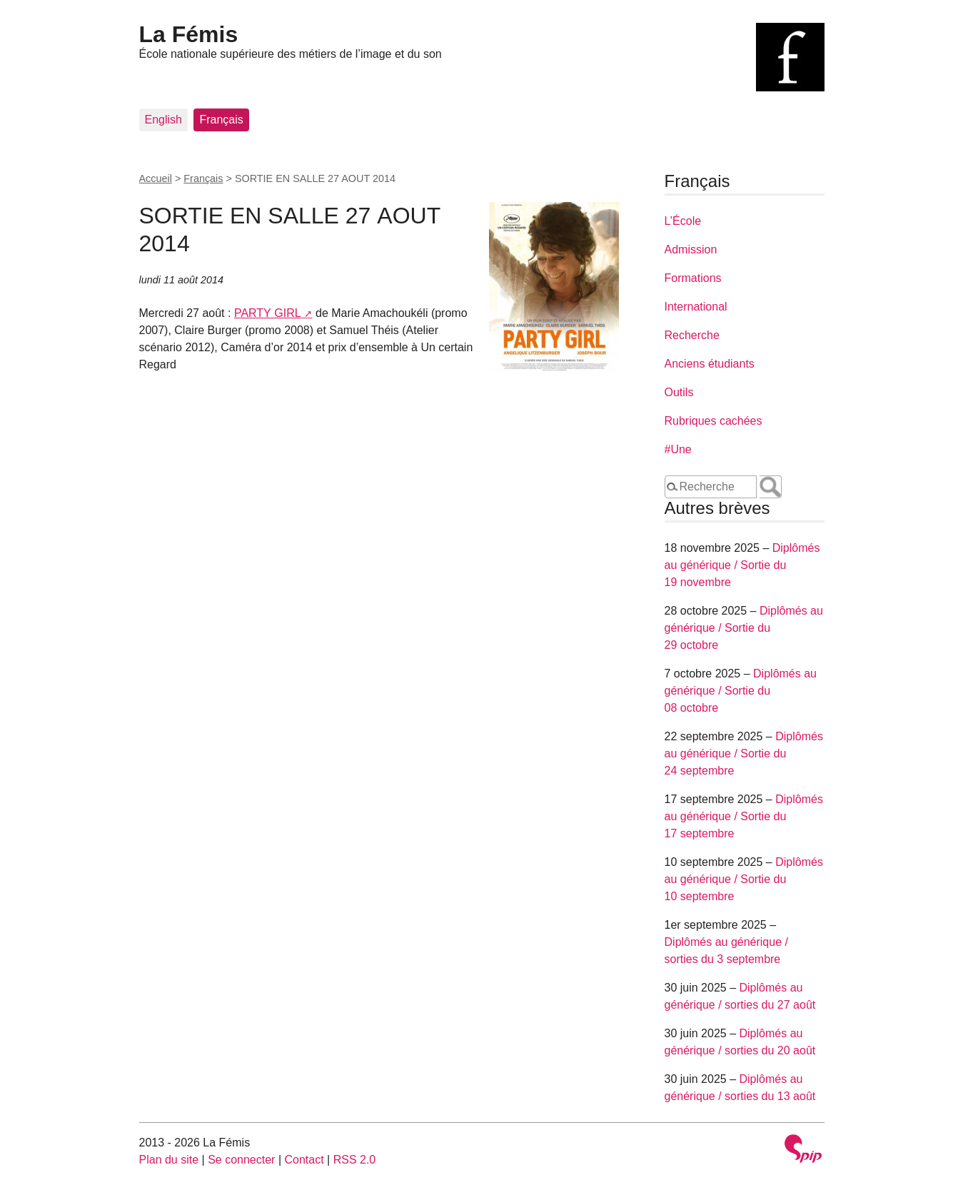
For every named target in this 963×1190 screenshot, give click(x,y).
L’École (683, 221)
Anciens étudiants (710, 364)
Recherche (692, 335)
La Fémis (188, 34)
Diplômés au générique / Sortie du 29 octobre (744, 628)
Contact (303, 1160)
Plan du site (169, 1160)
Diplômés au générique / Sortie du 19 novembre (742, 565)
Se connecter (241, 1160)
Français (221, 120)
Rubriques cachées (713, 421)
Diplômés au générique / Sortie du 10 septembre (744, 879)
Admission (691, 249)
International (696, 307)
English (163, 120)
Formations (693, 278)
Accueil (155, 178)
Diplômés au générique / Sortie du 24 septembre (744, 753)
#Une (678, 449)
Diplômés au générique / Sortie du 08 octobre (741, 690)
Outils (679, 392)
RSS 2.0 (354, 1160)
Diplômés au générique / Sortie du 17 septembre (744, 816)
